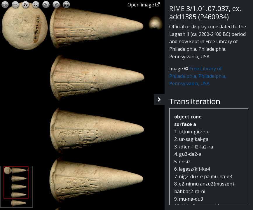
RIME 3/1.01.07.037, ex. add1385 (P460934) (205, 12)
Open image (144, 4)
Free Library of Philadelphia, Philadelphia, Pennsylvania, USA (197, 76)
